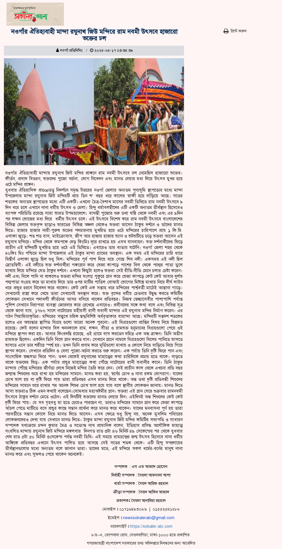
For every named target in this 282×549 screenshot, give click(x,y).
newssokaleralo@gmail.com (148, 517)
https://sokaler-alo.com (151, 526)
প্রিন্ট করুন (235, 31)
